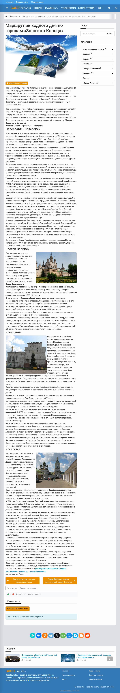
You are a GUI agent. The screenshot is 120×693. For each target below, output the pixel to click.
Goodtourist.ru (66, 690)
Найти (109, 33)
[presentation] (10, 659)
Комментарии (13, 601)
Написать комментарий (17, 609)
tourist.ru (20, 8)
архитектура (12, 588)
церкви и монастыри (29, 588)
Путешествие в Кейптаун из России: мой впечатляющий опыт (40, 656)
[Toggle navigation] (116, 8)
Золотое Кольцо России (17, 83)
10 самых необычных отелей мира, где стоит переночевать (94, 656)
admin (39, 594)
